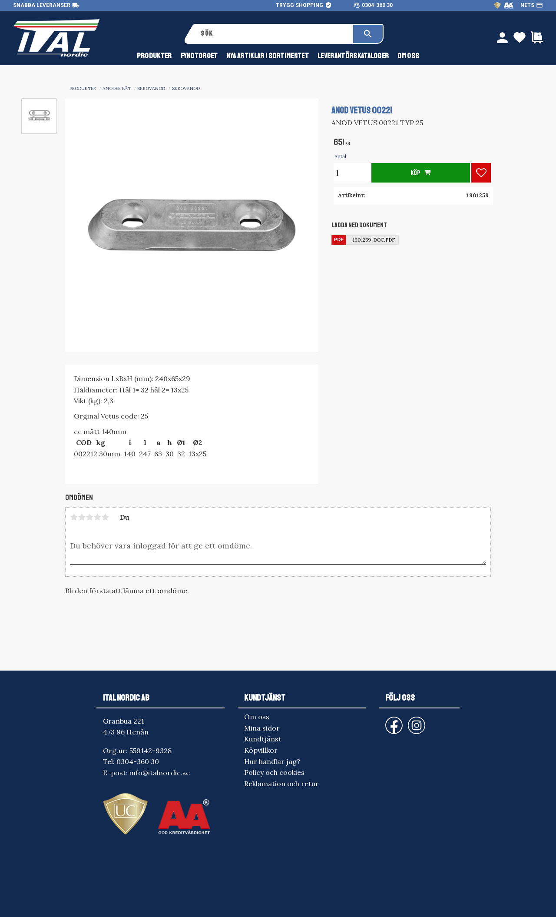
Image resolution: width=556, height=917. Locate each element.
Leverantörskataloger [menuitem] (353, 55)
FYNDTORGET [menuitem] (199, 55)
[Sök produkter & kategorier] (274, 34)
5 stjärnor (105, 517)
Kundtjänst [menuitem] (262, 738)
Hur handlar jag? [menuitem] (272, 761)
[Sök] (368, 34)
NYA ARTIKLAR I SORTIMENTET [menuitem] (268, 55)
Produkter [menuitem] (154, 55)
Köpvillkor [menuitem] (261, 750)
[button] (481, 173)
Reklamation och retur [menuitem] (281, 783)
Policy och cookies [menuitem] (274, 772)
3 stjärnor (89, 517)
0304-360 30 (377, 5)
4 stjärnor (97, 517)
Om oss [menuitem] (408, 55)
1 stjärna (74, 517)
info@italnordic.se (159, 772)
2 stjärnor (82, 517)
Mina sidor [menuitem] (262, 728)
